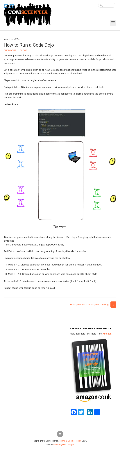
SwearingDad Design (63, 444)
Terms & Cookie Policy (69, 441)
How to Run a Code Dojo (29, 45)
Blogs (23, 50)
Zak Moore (10, 50)
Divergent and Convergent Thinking (93, 304)
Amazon (107, 333)
